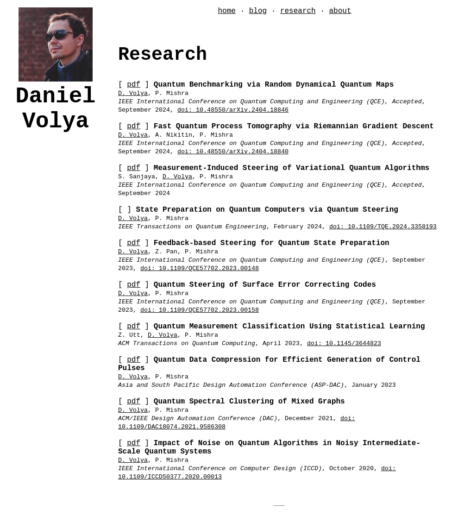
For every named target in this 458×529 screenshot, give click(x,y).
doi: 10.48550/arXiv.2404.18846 (233, 110)
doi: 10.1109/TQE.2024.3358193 (383, 226)
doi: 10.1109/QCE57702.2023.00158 (199, 310)
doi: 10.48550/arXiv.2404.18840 (233, 151)
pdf (133, 85)
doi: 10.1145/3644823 (344, 343)
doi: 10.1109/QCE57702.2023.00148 (199, 268)
